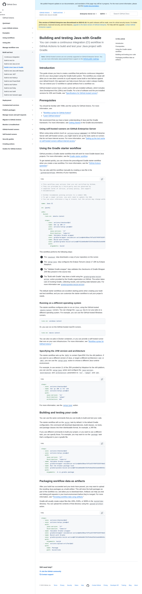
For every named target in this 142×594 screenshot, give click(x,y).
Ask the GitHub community (50, 571)
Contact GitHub (96, 585)
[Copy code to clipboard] (102, 179)
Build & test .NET (10, 74)
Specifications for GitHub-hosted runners (81, 93)
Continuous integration (11, 57)
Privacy (62, 585)
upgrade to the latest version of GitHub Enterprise (89, 25)
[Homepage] (88, 585)
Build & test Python (10, 84)
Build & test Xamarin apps (13, 95)
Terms (55, 585)
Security (69, 585)
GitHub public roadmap (91, 59)
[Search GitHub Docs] (124, 14)
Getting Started (75, 123)
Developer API (114, 585)
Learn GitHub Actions (52, 116)
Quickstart (6, 23)
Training (123, 585)
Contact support (46, 574)
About (136, 585)
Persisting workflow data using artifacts (68, 497)
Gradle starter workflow (78, 156)
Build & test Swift (10, 91)
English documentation (91, 6)
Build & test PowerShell (12, 81)
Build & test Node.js (11, 78)
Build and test (59, 12)
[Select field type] (88, 14)
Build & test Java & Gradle (13, 67)
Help (82, 585)
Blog (130, 585)
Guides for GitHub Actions (12, 149)
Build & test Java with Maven (14, 71)
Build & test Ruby (10, 88)
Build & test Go (9, 60)
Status (76, 585)
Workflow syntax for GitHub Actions (57, 113)
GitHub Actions (8, 18)
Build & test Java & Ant (12, 64)
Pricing (106, 585)
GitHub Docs (12, 4)
